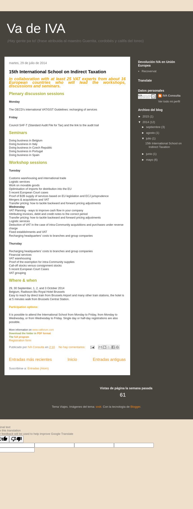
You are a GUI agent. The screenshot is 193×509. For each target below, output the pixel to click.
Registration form (20, 340)
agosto (151, 132)
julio (149, 138)
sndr (98, 406)
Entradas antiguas (109, 359)
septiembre (153, 127)
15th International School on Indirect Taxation (57, 71)
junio (149, 154)
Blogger (135, 406)
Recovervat (149, 71)
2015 (146, 116)
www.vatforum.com (43, 329)
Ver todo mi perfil (169, 101)
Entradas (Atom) (38, 368)
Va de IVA (36, 28)
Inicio (72, 359)
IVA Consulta (171, 95)
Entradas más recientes (30, 359)
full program (21, 337)
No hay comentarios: (72, 347)
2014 (146, 122)
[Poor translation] (16, 439)
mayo (150, 159)
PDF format (44, 333)
